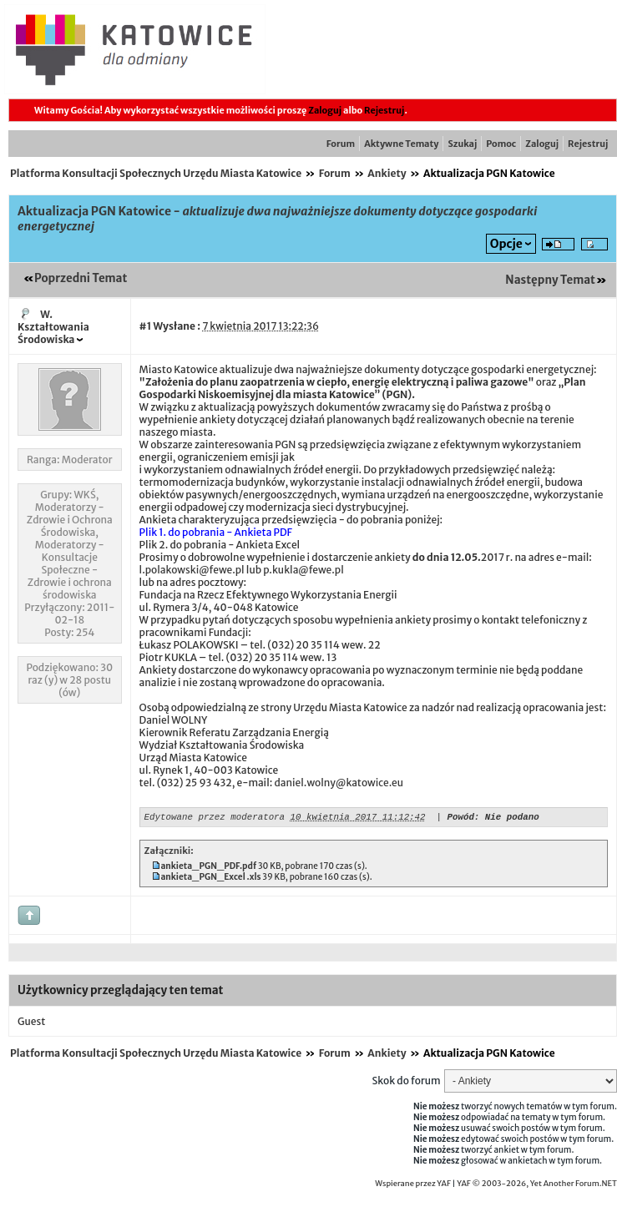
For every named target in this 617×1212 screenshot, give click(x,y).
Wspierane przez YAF (413, 1186)
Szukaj (462, 143)
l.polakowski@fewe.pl (192, 569)
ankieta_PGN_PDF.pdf (208, 868)
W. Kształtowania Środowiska (53, 327)
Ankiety (386, 173)
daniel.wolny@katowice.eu (338, 782)
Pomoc (501, 143)
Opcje (506, 243)
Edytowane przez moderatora (214, 818)
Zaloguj (324, 110)
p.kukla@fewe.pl (303, 569)
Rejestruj (384, 110)
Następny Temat (550, 280)
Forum (340, 143)
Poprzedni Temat (80, 278)
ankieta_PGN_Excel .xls (210, 879)
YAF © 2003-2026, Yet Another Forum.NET (537, 1186)
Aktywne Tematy (401, 143)
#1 (145, 326)
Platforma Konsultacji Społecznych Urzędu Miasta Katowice (155, 173)
